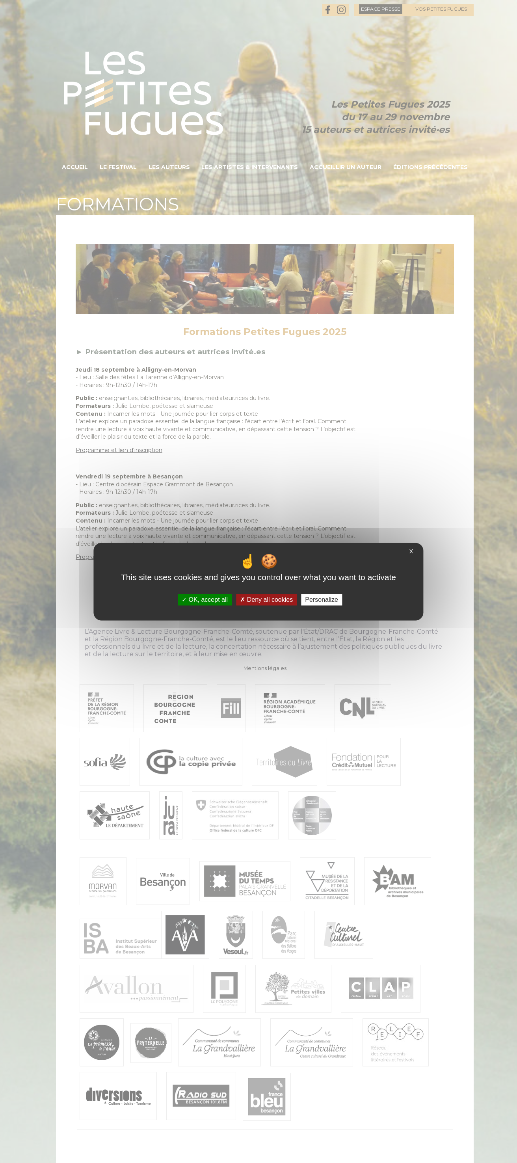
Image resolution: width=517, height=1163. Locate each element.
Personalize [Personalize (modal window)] (321, 599)
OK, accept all (205, 599)
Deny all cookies (266, 599)
